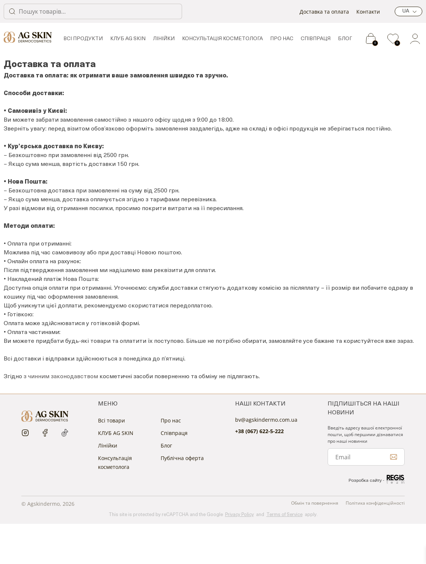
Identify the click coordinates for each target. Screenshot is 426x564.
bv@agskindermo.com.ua (266, 419)
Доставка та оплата (324, 11)
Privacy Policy (239, 514)
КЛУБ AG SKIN (128, 39)
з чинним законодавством (61, 377)
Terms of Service (284, 514)
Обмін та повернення (314, 503)
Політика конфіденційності (375, 503)
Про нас (281, 39)
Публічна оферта (182, 458)
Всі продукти (83, 39)
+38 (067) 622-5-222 (259, 431)
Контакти (368, 11)
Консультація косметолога (222, 39)
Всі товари (111, 420)
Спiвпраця (316, 39)
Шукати (12, 11)
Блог (345, 39)
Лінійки (164, 39)
